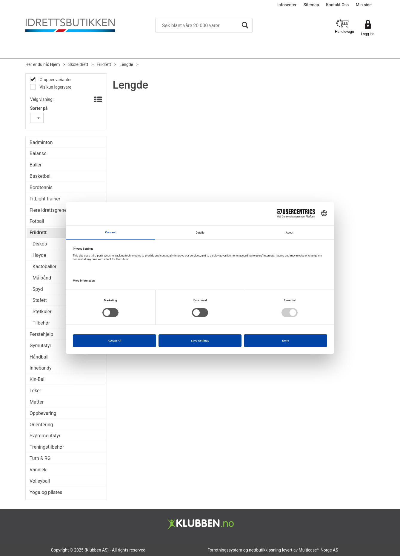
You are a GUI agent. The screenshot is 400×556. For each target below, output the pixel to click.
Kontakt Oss (337, 4)
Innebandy (41, 368)
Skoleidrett (78, 64)
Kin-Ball (38, 379)
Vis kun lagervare (55, 87)
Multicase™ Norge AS (318, 550)
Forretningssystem (224, 550)
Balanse (38, 153)
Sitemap (311, 4)
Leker (35, 390)
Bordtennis (41, 187)
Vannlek (38, 469)
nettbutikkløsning (265, 550)
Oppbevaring (43, 413)
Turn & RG (40, 458)
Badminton (41, 142)
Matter (37, 402)
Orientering (41, 424)
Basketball (41, 176)
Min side (364, 4)
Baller (35, 165)
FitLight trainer (45, 199)
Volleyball (40, 481)
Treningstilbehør (47, 447)
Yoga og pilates (46, 492)
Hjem (55, 64)
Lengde (126, 64)
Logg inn (368, 34)
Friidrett (104, 64)
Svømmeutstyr (45, 435)
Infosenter (286, 4)
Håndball (39, 357)
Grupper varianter (55, 79)
